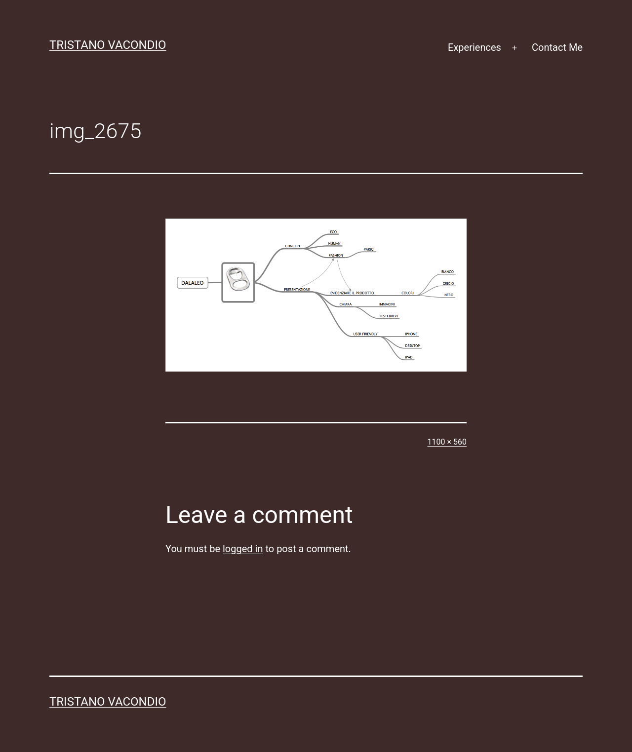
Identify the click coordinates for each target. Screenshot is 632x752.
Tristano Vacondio (107, 45)
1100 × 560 (447, 442)
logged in (243, 549)
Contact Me (557, 47)
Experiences (474, 47)
